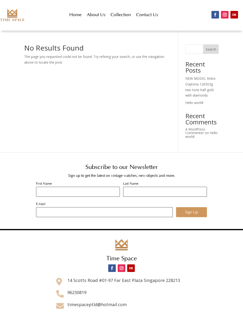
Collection (121, 14)
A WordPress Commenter (195, 131)
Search (211, 49)
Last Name (130, 184)
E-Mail (40, 204)
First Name (44, 184)
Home (75, 14)
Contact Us (147, 14)
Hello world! (194, 102)
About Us (96, 14)
